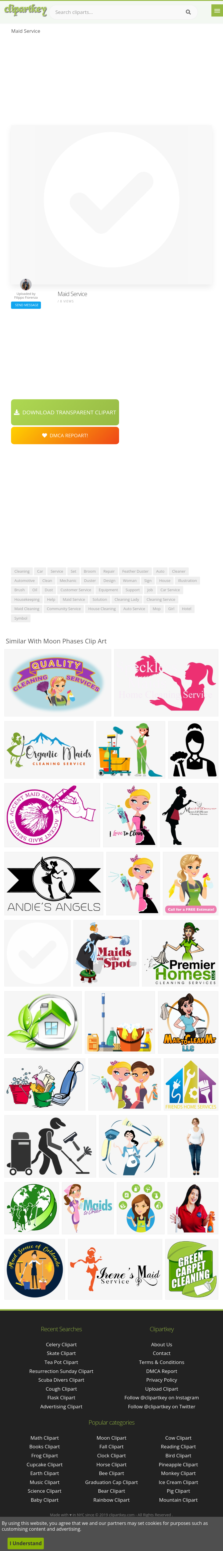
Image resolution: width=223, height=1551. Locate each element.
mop (157, 608)
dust (49, 589)
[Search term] (123, 12)
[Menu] (217, 10)
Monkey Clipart (178, 1473)
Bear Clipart (111, 1490)
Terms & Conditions (161, 1362)
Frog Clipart (44, 1455)
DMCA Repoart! (65, 435)
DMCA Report (161, 1371)
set (73, 571)
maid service (74, 599)
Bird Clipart (178, 1455)
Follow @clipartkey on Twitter (161, 1406)
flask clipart (61, 1397)
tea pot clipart (61, 1362)
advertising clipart (61, 1406)
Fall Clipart (111, 1446)
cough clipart (61, 1388)
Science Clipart (45, 1490)
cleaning (21, 571)
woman (130, 580)
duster (90, 580)
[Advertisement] (111, 81)
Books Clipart (44, 1446)
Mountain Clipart (178, 1499)
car (40, 571)
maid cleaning (26, 608)
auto (160, 571)
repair (109, 571)
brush (19, 589)
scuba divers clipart (61, 1379)
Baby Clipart (45, 1499)
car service (170, 589)
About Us (161, 1344)
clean (47, 580)
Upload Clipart (161, 1388)
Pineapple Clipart (178, 1464)
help (51, 599)
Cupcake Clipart (45, 1464)
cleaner (179, 571)
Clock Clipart (111, 1455)
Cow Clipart (178, 1437)
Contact (161, 1353)
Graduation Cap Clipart (111, 1482)
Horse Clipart (111, 1464)
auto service (134, 608)
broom (90, 571)
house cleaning (102, 608)
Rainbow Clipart (111, 1499)
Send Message (25, 305)
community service (64, 608)
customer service (75, 589)
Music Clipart (45, 1482)
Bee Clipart (111, 1473)
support (132, 589)
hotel (187, 608)
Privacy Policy (161, 1379)
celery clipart (61, 1344)
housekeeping (26, 599)
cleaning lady (127, 599)
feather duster (135, 571)
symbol (20, 618)
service (57, 571)
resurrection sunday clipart (61, 1371)
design (109, 580)
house (164, 580)
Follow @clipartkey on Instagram (161, 1397)
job (150, 589)
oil (34, 589)
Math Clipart (44, 1437)
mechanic (68, 580)
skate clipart (61, 1353)
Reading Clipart (178, 1446)
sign (148, 580)
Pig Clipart (178, 1490)
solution (100, 599)
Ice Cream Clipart (178, 1482)
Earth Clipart (44, 1473)
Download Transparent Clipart (65, 412)
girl (171, 608)
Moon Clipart (112, 1437)
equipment (108, 589)
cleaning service (161, 599)
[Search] (188, 12)
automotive (24, 580)
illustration (187, 580)
